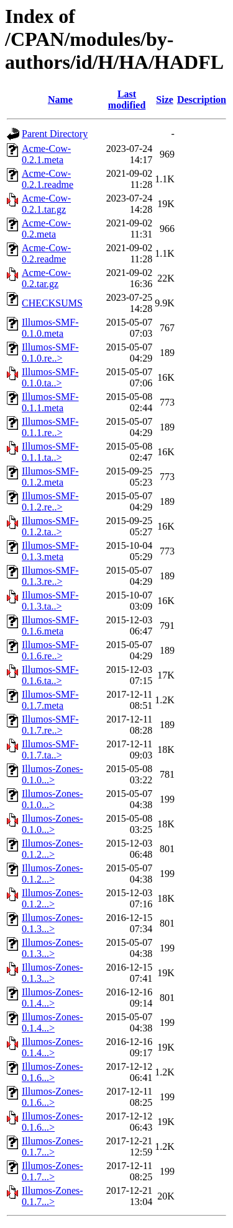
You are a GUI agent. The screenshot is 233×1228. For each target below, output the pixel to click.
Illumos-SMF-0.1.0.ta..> (50, 377)
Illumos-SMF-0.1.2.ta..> (50, 526)
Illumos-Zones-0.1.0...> (52, 774)
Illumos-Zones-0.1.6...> (52, 1072)
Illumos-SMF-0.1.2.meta (50, 476)
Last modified (126, 99)
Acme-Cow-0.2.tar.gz (46, 278)
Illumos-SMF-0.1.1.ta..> (50, 452)
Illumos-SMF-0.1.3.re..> (50, 576)
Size (164, 99)
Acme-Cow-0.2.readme (46, 253)
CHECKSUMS (52, 303)
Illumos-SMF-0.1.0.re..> (50, 352)
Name (60, 99)
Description (201, 99)
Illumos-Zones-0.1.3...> (52, 923)
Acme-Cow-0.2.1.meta (46, 154)
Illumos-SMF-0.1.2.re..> (50, 501)
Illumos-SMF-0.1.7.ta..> (50, 749)
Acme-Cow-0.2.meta (46, 228)
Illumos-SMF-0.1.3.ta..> (50, 601)
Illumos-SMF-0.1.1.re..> (50, 427)
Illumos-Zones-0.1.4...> (52, 997)
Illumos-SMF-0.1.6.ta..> (50, 675)
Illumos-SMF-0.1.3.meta (50, 551)
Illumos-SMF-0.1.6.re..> (50, 650)
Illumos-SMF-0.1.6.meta (50, 625)
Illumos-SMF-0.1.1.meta (50, 402)
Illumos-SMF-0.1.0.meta (50, 328)
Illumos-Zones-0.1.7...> (52, 1146)
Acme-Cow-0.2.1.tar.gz (46, 204)
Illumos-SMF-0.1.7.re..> (50, 725)
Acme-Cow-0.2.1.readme (47, 179)
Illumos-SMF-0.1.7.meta (50, 700)
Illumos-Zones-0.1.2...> (52, 849)
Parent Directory (55, 133)
